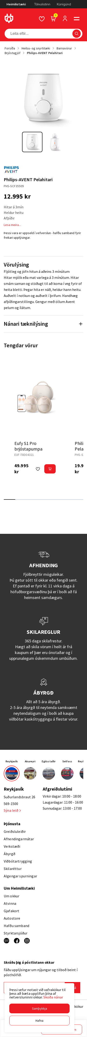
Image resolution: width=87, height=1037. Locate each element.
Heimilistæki (16, 4)
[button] (39, 1008)
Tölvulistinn (42, 4)
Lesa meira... (12, 225)
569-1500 (11, 803)
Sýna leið (12, 810)
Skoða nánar (53, 997)
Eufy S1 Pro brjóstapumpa (28, 446)
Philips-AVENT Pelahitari (45, 53)
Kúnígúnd (64, 4)
